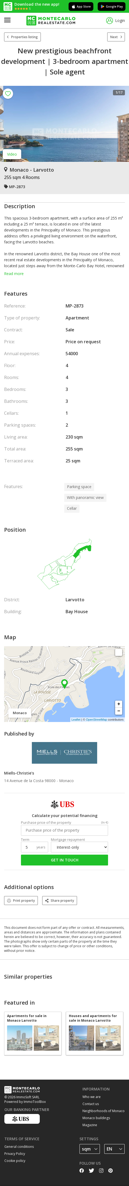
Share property (59, 900)
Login (115, 20)
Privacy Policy (14, 1153)
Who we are (91, 1096)
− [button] (118, 711)
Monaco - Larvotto (29, 169)
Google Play (111, 6)
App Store (81, 6)
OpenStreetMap (96, 719)
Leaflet (76, 719)
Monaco (66, 780)
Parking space (79, 486)
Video (12, 154)
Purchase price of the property (46, 822)
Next (116, 37)
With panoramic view (85, 497)
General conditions (19, 1146)
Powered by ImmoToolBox (25, 1101)
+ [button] (118, 704)
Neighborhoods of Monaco (103, 1111)
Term (25, 839)
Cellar (72, 508)
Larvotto (75, 600)
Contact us (90, 1104)
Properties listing (22, 37)
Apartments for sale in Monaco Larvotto (27, 1018)
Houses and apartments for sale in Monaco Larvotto (93, 1018)
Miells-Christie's (19, 773)
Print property (21, 900)
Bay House (77, 612)
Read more (14, 273)
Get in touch (64, 859)
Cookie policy (14, 1160)
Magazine (89, 1125)
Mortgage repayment (68, 839)
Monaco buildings (96, 1118)
